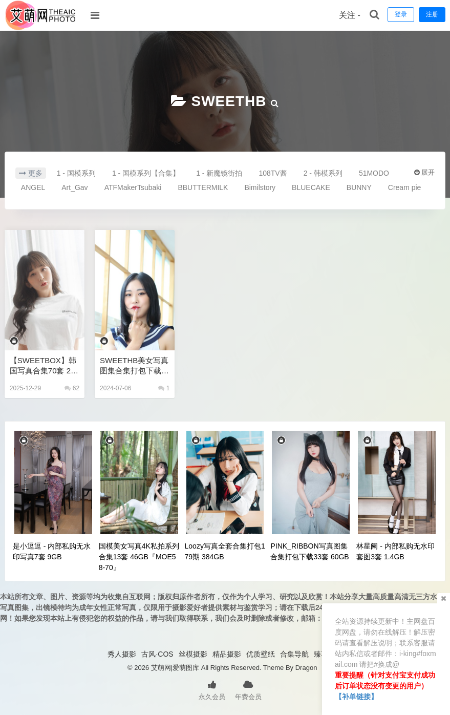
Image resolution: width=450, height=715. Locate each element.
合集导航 (294, 654)
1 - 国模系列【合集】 (146, 173)
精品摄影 (226, 654)
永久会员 (212, 689)
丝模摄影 (193, 654)
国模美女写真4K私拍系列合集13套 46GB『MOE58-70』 (139, 557)
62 (72, 388)
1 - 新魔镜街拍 (219, 173)
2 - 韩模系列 (323, 173)
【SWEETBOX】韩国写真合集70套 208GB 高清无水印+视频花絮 (44, 366)
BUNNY (359, 187)
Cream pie (404, 187)
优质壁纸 (260, 654)
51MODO (374, 173)
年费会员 (248, 689)
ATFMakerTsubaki (133, 187)
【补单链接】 (356, 696)
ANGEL (33, 187)
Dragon (306, 667)
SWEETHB (229, 101)
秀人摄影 (122, 654)
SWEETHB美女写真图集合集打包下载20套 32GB (134, 366)
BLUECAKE (311, 187)
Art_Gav (74, 187)
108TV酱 (273, 173)
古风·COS (157, 654)
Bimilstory (259, 187)
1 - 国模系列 (76, 173)
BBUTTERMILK (203, 187)
